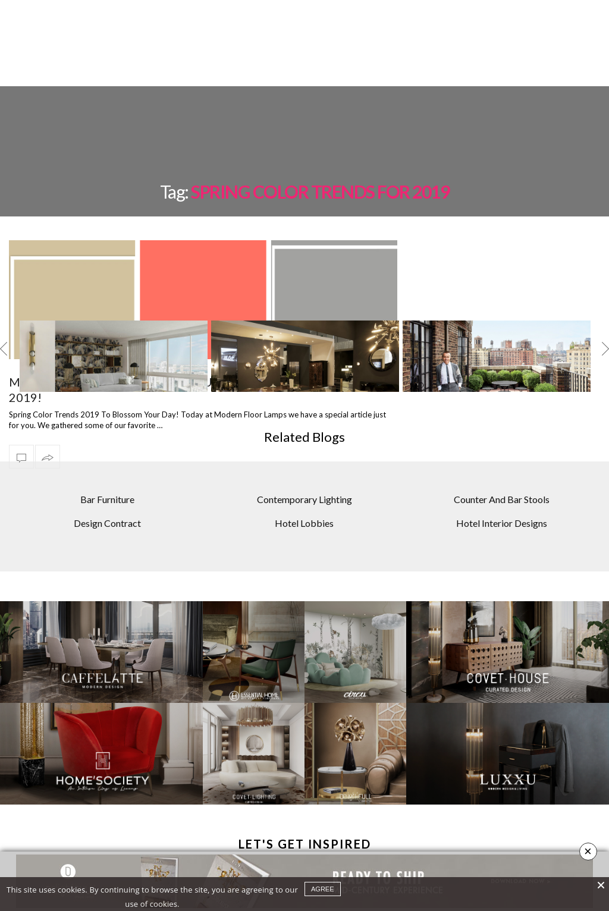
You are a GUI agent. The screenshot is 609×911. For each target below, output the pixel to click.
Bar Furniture (107, 457)
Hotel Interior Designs (501, 481)
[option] (113, 314)
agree (322, 889)
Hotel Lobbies (304, 481)
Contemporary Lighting (304, 457)
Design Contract (107, 481)
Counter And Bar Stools (502, 457)
